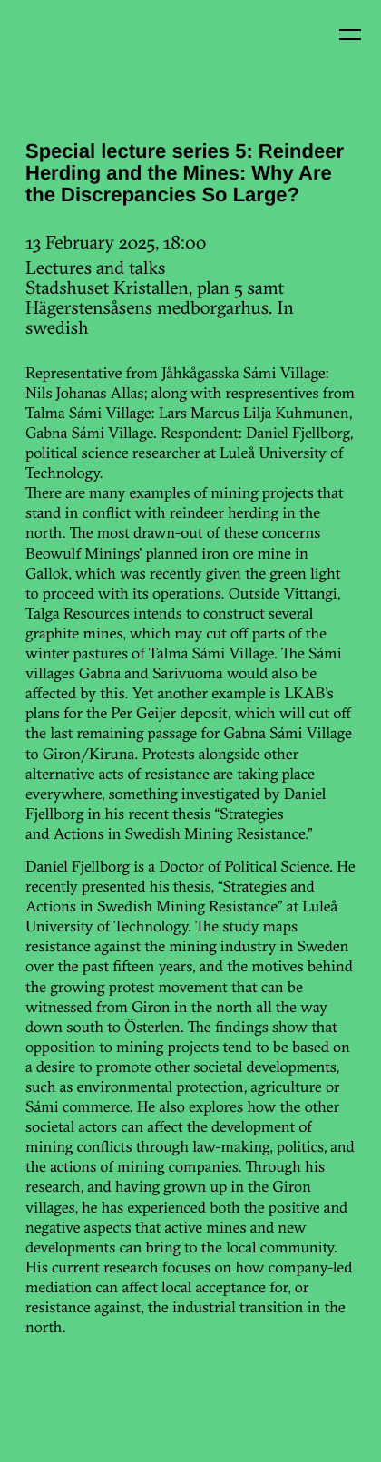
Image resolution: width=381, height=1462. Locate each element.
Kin (52, 52)
